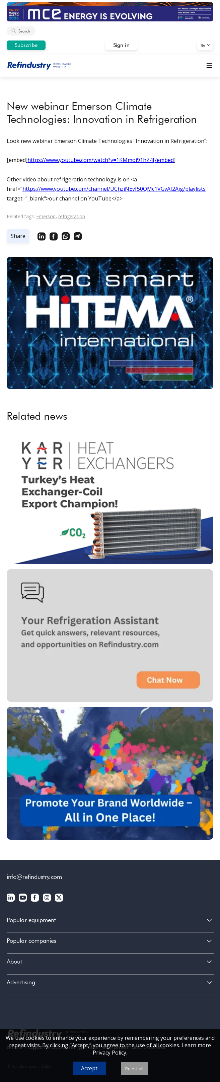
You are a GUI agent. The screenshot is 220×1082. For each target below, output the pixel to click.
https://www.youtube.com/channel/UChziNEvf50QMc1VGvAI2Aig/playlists (114, 188)
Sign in (121, 45)
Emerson (46, 216)
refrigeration (71, 216)
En (203, 45)
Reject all (134, 1069)
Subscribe (26, 45)
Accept (89, 1068)
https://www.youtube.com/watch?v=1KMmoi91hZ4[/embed (100, 160)
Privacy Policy (109, 1052)
